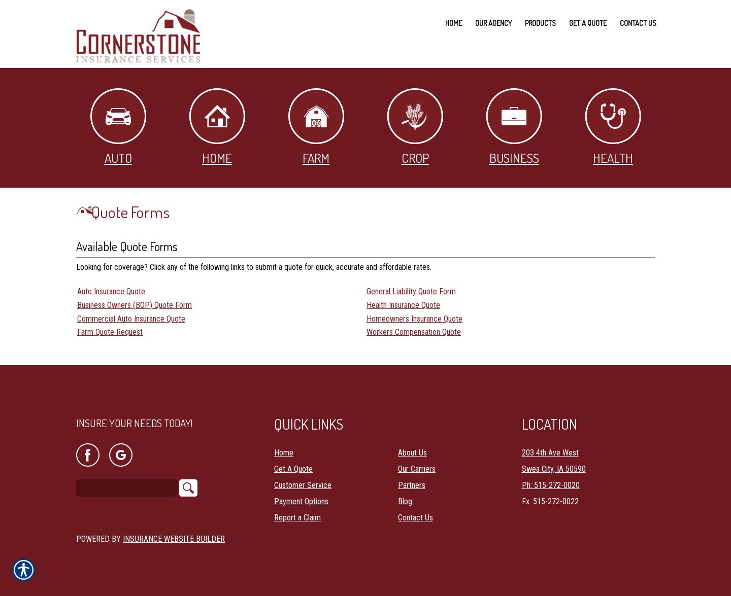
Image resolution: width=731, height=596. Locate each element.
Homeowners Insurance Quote (414, 319)
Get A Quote (293, 469)
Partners (411, 485)
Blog (405, 501)
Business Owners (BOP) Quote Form (134, 305)
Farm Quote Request (110, 332)
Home (217, 127)
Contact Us (415, 517)
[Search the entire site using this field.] (127, 488)
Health (613, 127)
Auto (118, 127)
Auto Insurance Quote (111, 291)
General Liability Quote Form (411, 291)
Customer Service (302, 485)
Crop (415, 127)
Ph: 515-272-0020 (551, 485)
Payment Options (301, 501)
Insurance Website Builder (174, 539)
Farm (316, 127)
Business (514, 127)
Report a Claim (297, 517)
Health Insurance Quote (403, 305)
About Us (412, 453)
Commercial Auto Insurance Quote (131, 319)
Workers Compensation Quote (414, 332)
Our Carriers (417, 469)
